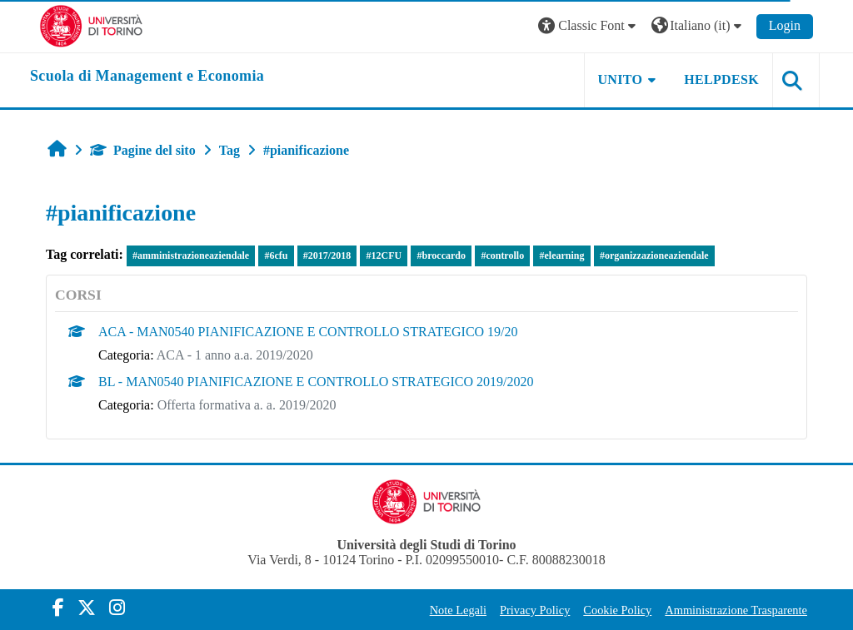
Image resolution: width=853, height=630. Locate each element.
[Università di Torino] (91, 24)
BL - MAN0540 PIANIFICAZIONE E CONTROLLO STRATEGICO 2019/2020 (316, 382)
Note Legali (458, 610)
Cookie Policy (617, 610)
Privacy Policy (535, 610)
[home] (147, 76)
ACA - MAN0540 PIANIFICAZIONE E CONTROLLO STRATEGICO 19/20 (308, 332)
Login (785, 25)
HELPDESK (721, 79)
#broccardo (441, 255)
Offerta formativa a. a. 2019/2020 (247, 405)
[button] (589, 26)
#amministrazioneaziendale (190, 255)
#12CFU (384, 255)
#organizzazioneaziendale (654, 255)
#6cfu (275, 255)
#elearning (562, 255)
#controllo (502, 255)
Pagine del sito (143, 150)
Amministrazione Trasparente (736, 610)
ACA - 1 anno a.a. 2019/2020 (235, 355)
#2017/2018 (327, 255)
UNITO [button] (620, 79)
